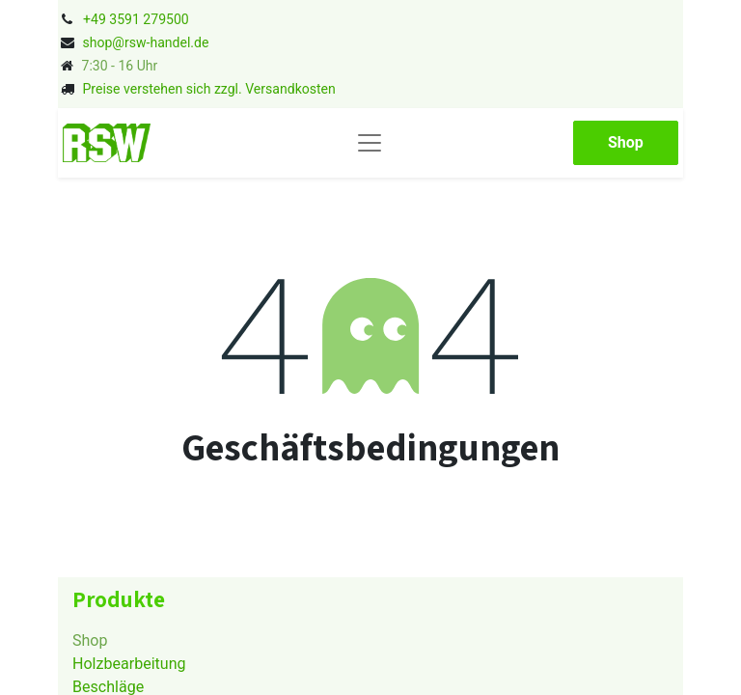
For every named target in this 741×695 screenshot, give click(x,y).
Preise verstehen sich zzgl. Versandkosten (208, 89)
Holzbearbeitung (129, 663)
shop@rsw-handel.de (145, 42)
